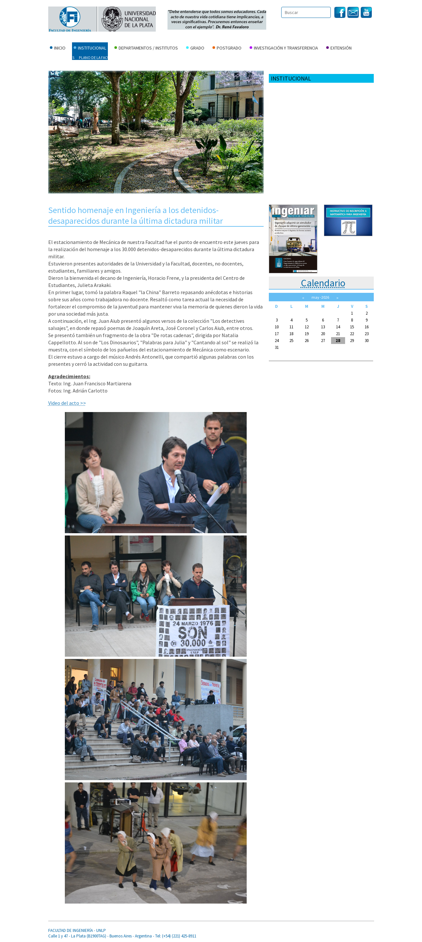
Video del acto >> (67, 403)
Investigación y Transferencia (284, 48)
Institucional (90, 48)
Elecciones (216, 57)
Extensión (339, 48)
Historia (130, 57)
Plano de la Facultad (98, 57)
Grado (195, 48)
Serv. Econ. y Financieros (330, 57)
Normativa (192, 57)
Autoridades (62, 57)
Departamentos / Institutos (146, 48)
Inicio (57, 48)
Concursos (268, 57)
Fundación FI (62, 66)
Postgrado (226, 48)
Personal (293, 57)
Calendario (323, 283)
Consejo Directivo (161, 57)
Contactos (243, 57)
